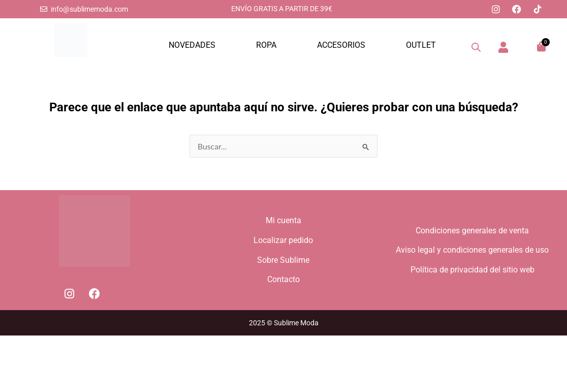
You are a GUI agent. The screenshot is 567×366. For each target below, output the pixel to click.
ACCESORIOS (341, 45)
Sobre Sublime (283, 260)
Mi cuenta (283, 219)
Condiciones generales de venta (472, 229)
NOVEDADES (192, 45)
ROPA (266, 45)
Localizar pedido (283, 240)
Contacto (283, 280)
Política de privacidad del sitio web (472, 270)
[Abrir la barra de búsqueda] (476, 47)
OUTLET (421, 45)
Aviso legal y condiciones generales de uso (472, 250)
